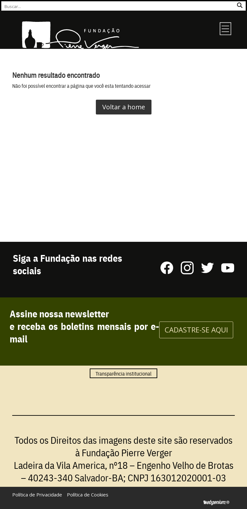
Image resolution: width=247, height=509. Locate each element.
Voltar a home (123, 107)
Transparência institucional (123, 373)
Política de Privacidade (37, 494)
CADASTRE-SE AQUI (196, 329)
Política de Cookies (87, 494)
